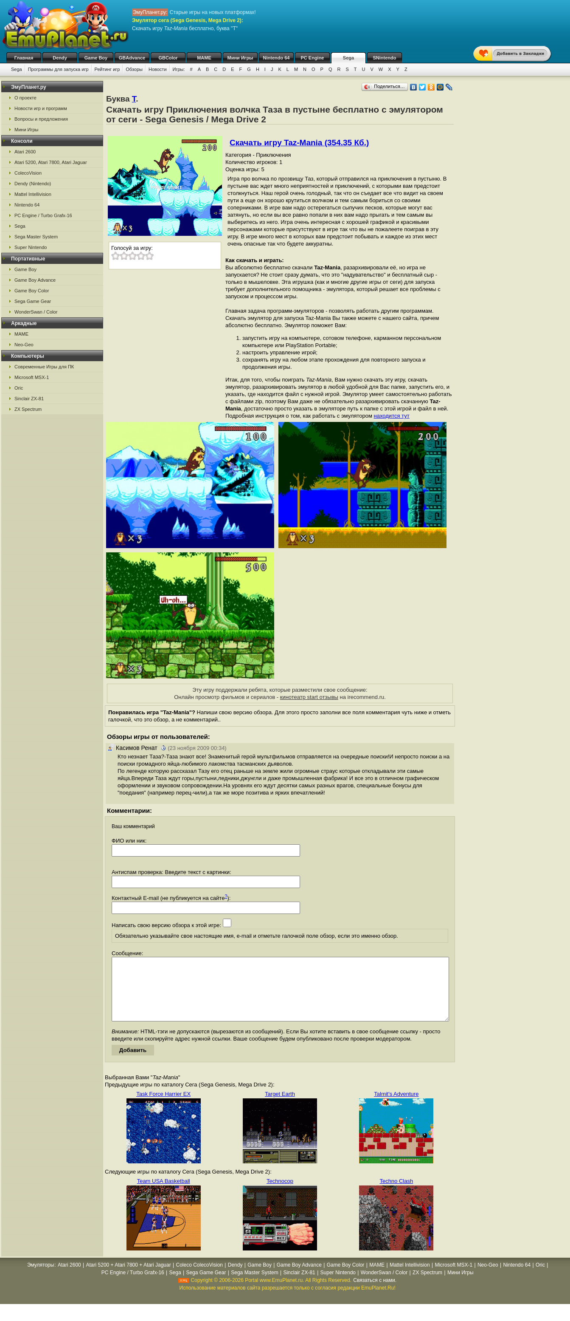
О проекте (25, 97)
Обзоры (134, 69)
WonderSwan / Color (35, 311)
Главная (24, 57)
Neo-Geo (24, 344)
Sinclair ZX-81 (29, 398)
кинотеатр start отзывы (309, 697)
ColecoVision (28, 172)
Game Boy (95, 57)
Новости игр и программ (40, 108)
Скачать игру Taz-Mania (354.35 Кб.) (299, 142)
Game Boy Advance (35, 280)
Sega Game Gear (32, 301)
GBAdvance (132, 57)
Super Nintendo (30, 247)
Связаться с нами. (374, 1293)
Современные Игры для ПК (44, 366)
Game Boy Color (31, 290)
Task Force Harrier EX (163, 1106)
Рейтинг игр (107, 69)
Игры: (179, 69)
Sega (348, 57)
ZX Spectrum (28, 409)
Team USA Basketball (163, 1194)
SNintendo (384, 57)
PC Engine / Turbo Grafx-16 (43, 215)
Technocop (280, 1194)
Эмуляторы (40, 1278)
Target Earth (280, 1106)
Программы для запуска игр (58, 69)
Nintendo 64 (276, 57)
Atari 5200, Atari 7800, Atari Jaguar (50, 162)
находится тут (392, 416)
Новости (158, 69)
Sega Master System (36, 236)
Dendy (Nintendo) (32, 183)
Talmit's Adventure (396, 1106)
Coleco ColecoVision (199, 1278)
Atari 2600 (25, 151)
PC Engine (312, 57)
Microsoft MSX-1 (31, 377)
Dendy (60, 57)
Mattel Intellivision (32, 194)
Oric (18, 387)
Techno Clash (396, 1194)
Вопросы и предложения (41, 119)
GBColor (167, 57)
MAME (204, 57)
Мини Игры (240, 57)
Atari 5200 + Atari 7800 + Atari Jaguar (128, 1278)
